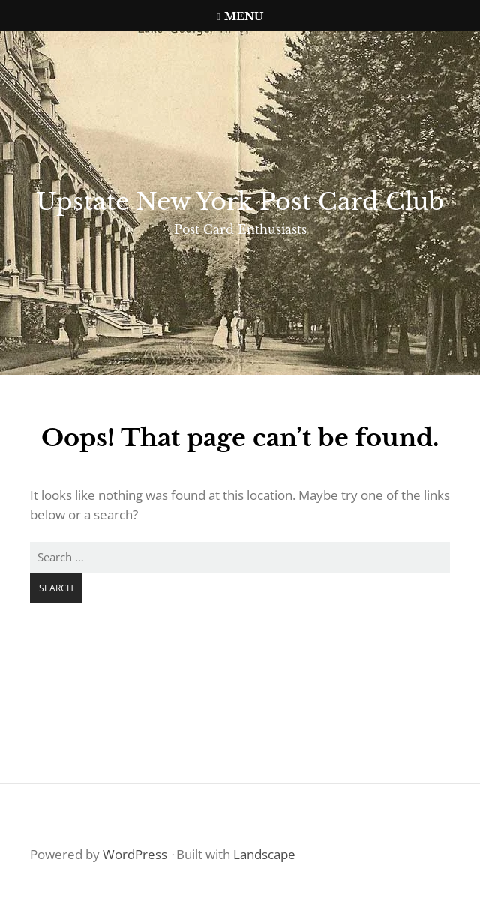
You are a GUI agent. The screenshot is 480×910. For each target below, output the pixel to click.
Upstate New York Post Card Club (240, 202)
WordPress (135, 854)
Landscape (264, 854)
